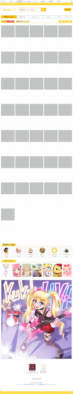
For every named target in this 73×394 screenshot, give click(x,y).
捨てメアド (4, 1)
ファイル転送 (27, 1)
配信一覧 (22, 17)
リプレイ (48, 17)
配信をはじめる (8, 17)
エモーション (36, 17)
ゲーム (68, 17)
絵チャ (11, 1)
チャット (35, 1)
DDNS (58, 1)
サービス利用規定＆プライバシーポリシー (45, 384)
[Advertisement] (36, 238)
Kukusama (40, 382)
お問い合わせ (30, 384)
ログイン (67, 9)
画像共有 (43, 1)
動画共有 (51, 1)
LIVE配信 (19, 1)
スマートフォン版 (21, 384)
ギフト (60, 17)
